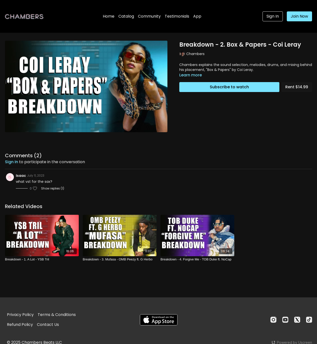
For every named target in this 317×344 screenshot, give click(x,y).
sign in (11, 162)
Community (149, 16)
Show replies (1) (52, 188)
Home (108, 16)
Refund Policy (20, 324)
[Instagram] (273, 320)
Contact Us (48, 324)
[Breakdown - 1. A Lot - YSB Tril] (42, 259)
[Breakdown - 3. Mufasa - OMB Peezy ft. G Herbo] (120, 259)
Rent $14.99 (296, 87)
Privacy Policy (20, 314)
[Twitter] (297, 320)
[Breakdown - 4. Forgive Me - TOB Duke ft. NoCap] (197, 259)
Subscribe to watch (229, 87)
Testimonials (177, 16)
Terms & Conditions (57, 314)
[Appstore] (159, 319)
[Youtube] (285, 320)
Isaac (21, 175)
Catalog (126, 16)
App (197, 16)
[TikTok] (309, 320)
